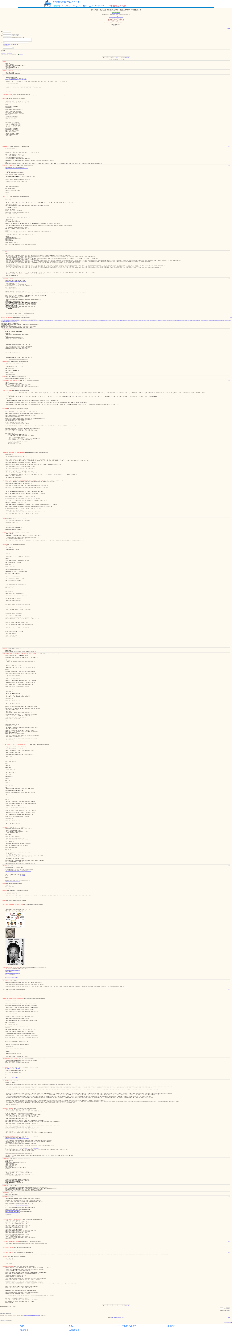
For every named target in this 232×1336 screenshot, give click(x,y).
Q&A (71, 1326)
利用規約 (171, 1326)
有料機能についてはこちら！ (66, 1)
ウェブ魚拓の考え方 (127, 1326)
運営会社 (24, 1329)
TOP (22, 1326)
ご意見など (74, 1329)
